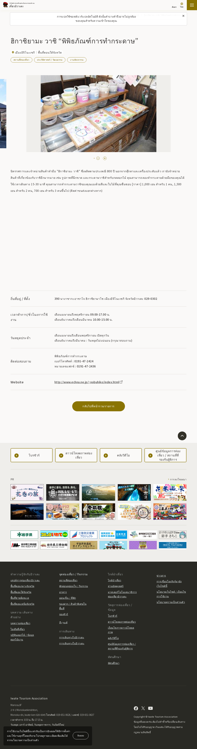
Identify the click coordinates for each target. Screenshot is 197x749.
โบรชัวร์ (112, 615)
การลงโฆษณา (178, 479)
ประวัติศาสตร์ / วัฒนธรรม (50, 59)
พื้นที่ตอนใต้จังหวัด (21, 592)
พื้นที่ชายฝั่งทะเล (20, 598)
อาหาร (63, 592)
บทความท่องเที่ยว (20, 623)
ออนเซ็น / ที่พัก (67, 598)
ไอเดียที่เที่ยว (18, 629)
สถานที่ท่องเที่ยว (21, 59)
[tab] (95, 158)
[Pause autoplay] (105, 158)
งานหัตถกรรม (76, 59)
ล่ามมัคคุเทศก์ (116, 586)
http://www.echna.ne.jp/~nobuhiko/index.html (88, 382)
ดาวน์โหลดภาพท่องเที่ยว (122, 621)
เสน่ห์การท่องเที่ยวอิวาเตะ (25, 580)
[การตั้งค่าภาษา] (181, 5)
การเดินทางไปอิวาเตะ (71, 637)
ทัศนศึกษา (113, 663)
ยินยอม (80, 735)
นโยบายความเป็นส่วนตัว (171, 602)
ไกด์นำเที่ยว (114, 580)
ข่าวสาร (161, 575)
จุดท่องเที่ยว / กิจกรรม (73, 574)
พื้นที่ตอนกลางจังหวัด (22, 586)
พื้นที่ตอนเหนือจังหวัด (22, 604)
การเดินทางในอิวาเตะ (71, 643)
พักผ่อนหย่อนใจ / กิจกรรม (73, 586)
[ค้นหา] (174, 5)
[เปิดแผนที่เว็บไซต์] (192, 5)
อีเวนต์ (63, 622)
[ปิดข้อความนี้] (183, 15)
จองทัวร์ (63, 614)
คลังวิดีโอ (113, 638)
